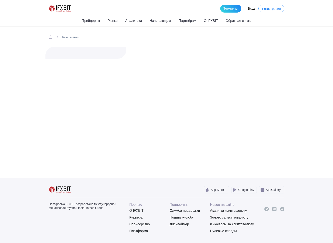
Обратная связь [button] (238, 21)
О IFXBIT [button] (211, 21)
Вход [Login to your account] (251, 8)
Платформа (138, 231)
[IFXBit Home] (60, 8)
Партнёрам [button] (187, 21)
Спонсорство (139, 224)
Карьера (136, 217)
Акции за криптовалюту (227, 210)
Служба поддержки (185, 210)
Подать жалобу (182, 217)
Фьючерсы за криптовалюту (227, 224)
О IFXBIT (136, 210)
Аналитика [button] (133, 21)
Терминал (230, 8)
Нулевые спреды (223, 231)
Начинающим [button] (160, 21)
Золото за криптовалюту (227, 217)
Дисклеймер (179, 224)
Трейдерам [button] (91, 21)
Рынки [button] (112, 21)
